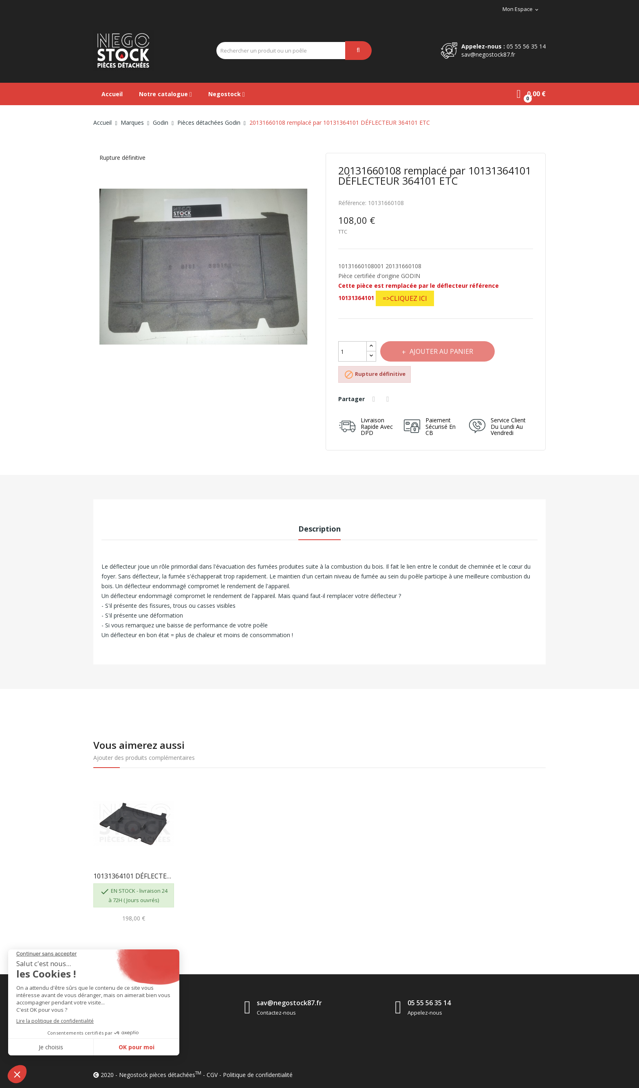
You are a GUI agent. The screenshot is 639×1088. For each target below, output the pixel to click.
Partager (375, 399)
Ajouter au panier (443, 351)
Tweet (390, 399)
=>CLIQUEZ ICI (405, 298)
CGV (212, 1075)
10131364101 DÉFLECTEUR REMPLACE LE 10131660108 (133, 876)
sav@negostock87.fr (488, 54)
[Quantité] (352, 351)
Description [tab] (319, 529)
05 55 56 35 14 (526, 46)
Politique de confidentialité (258, 1075)
